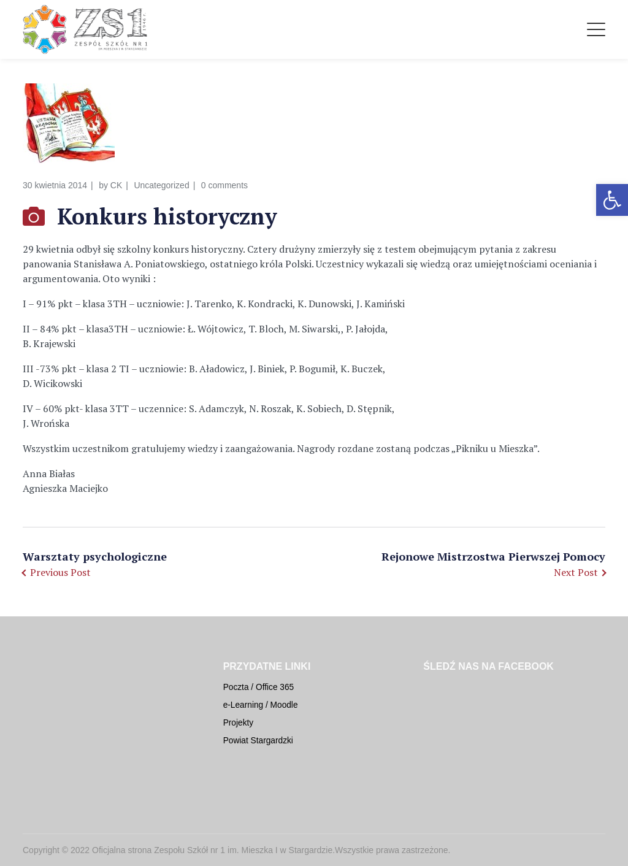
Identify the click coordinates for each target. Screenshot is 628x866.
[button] (612, 200)
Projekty (238, 722)
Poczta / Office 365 (258, 687)
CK (116, 185)
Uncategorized (161, 185)
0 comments (224, 185)
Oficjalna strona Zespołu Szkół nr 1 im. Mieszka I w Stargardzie (212, 850)
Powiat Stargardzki (258, 740)
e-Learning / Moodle (260, 705)
